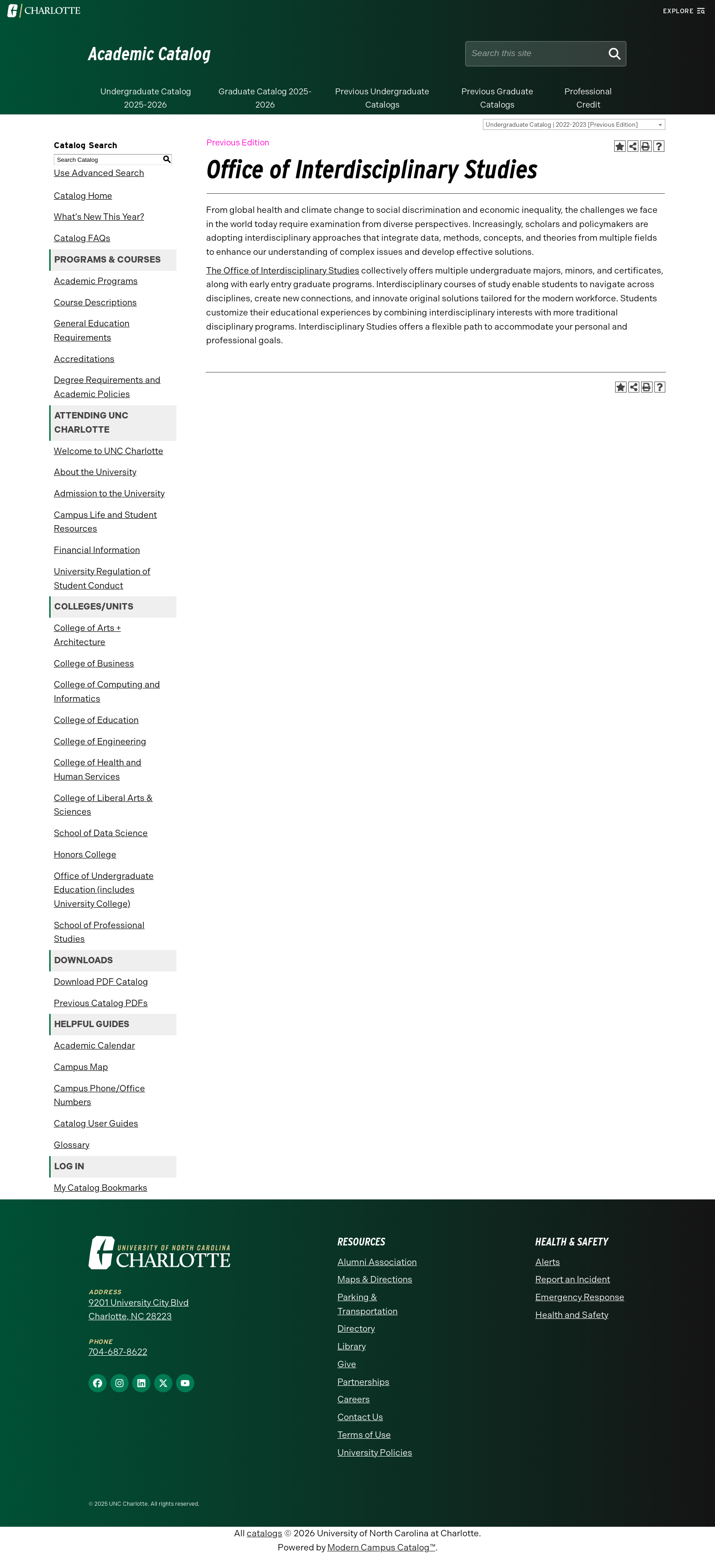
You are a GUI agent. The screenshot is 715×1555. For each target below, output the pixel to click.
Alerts (547, 1262)
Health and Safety (571, 1315)
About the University (95, 472)
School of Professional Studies (99, 932)
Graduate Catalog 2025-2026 (265, 98)
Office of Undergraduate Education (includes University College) (104, 890)
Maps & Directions (374, 1279)
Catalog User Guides (96, 1123)
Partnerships (363, 1382)
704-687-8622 (117, 1352)
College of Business (94, 663)
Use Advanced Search (99, 173)
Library (351, 1346)
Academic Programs (96, 281)
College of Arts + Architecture (87, 635)
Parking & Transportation (367, 1304)
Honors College (85, 854)
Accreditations (84, 359)
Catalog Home (83, 196)
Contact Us (360, 1417)
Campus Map (81, 1067)
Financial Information (97, 550)
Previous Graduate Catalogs (497, 98)
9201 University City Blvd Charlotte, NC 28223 (138, 1309)
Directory (356, 1328)
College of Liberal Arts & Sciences (103, 805)
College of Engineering (100, 741)
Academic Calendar (94, 1045)
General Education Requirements (92, 330)
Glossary (71, 1145)
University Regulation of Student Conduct (102, 578)
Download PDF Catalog (101, 981)
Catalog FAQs (82, 238)
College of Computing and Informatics (107, 691)
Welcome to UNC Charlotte (108, 451)
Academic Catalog (149, 54)
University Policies (374, 1452)
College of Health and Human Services (97, 769)
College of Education (96, 720)
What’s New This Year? (99, 217)
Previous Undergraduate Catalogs (382, 98)
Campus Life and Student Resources (105, 522)
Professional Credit (588, 98)
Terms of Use (364, 1435)
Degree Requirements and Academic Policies (107, 387)
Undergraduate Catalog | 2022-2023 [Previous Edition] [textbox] (562, 124)
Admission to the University (109, 493)
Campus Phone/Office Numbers (99, 1095)
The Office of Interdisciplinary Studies (282, 270)
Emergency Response (579, 1297)
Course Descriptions (95, 302)
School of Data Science (101, 833)
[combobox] (574, 124)
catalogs (264, 1533)
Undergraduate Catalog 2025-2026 (145, 98)
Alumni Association (377, 1262)
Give (346, 1364)
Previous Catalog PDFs (101, 1003)
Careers (353, 1399)
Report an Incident (572, 1279)
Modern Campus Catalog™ (381, 1547)
